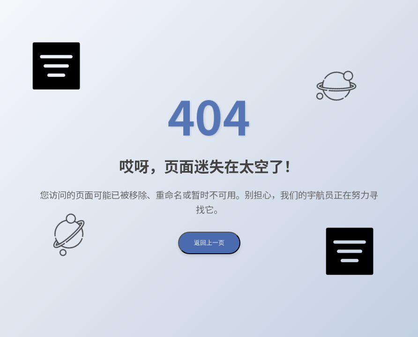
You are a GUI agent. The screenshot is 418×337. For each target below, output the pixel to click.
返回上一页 (209, 242)
